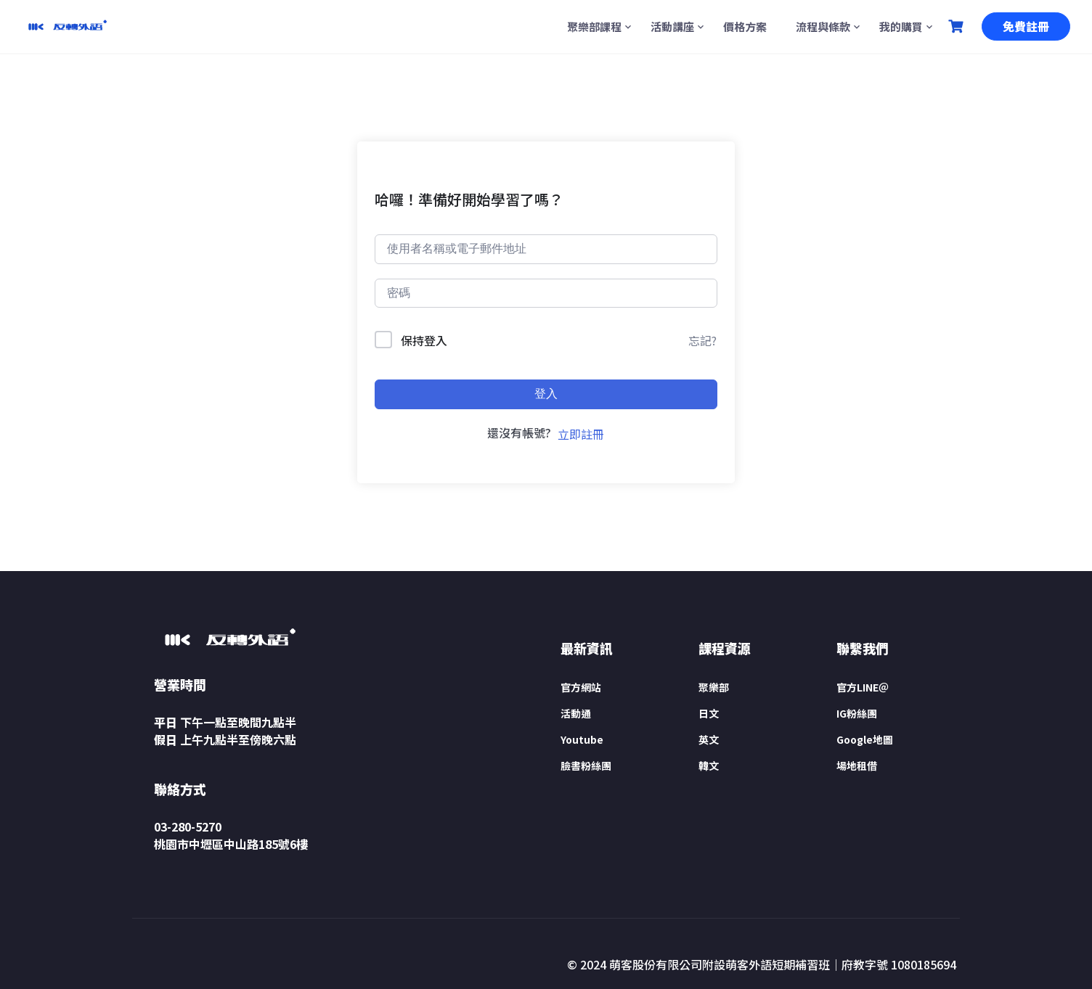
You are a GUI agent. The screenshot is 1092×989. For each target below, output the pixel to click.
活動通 (576, 713)
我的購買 (901, 26)
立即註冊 (581, 434)
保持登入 (424, 340)
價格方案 (745, 26)
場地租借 (856, 765)
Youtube (582, 739)
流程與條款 (823, 26)
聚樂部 (713, 687)
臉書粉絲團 (586, 765)
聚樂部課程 (594, 26)
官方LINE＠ (862, 687)
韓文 (708, 765)
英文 (708, 739)
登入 (546, 393)
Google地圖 (864, 739)
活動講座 (672, 26)
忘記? (702, 340)
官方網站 (581, 687)
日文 (708, 713)
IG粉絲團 (856, 713)
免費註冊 (1026, 26)
